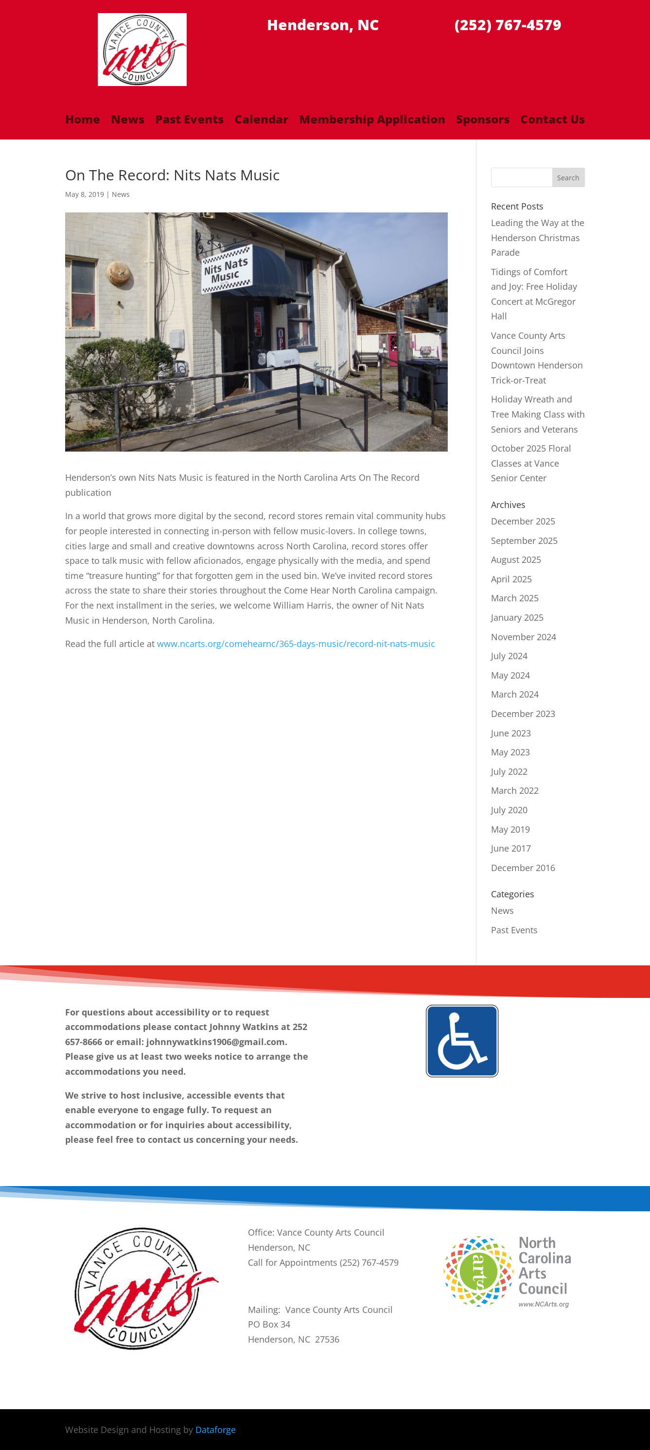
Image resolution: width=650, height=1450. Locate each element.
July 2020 (509, 810)
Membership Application (372, 121)
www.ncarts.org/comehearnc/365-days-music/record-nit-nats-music (296, 643)
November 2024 (523, 637)
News (127, 121)
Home (82, 121)
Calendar (261, 121)
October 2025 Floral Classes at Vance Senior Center (531, 463)
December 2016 (523, 867)
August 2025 (516, 559)
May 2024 (510, 675)
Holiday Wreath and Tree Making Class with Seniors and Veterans (538, 414)
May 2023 (510, 752)
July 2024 (509, 656)
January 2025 (517, 617)
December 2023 (523, 713)
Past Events (189, 121)
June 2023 (511, 733)
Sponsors (482, 121)
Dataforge (215, 1429)
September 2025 (524, 540)
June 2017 (511, 848)
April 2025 (511, 579)
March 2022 (515, 790)
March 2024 (515, 694)
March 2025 (515, 598)
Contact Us (552, 121)
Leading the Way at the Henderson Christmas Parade (537, 237)
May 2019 (510, 829)
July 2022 (509, 771)
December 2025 (523, 521)
